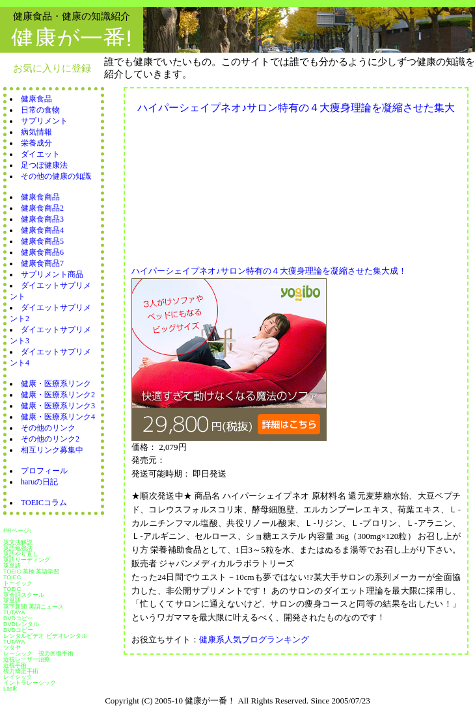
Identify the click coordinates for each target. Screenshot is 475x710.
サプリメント (44, 120)
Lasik (10, 688)
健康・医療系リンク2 (58, 394)
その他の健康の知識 (56, 176)
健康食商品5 (42, 241)
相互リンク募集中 (52, 449)
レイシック (18, 677)
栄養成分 (36, 143)
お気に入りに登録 (52, 67)
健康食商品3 (42, 219)
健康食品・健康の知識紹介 (71, 15)
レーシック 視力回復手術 (38, 653)
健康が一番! (71, 38)
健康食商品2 (42, 208)
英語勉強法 (18, 548)
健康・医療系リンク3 (58, 405)
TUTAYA (14, 612)
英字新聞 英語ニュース (33, 606)
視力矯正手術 (20, 671)
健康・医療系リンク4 (58, 416)
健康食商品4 (42, 230)
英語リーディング (26, 560)
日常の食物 (40, 109)
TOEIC (12, 589)
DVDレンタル (21, 624)
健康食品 (36, 98)
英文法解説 (18, 542)
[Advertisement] (202, 186)
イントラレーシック (29, 682)
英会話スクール (23, 595)
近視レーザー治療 (26, 659)
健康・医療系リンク (56, 383)
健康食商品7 (42, 263)
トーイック (18, 583)
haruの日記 (39, 481)
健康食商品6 (42, 252)
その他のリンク (48, 427)
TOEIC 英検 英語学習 (31, 571)
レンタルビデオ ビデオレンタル (45, 636)
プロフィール (44, 470)
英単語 (12, 565)
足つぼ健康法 (44, 165)
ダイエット (40, 154)
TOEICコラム (44, 502)
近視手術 (15, 665)
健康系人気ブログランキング (254, 639)
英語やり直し (20, 554)
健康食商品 (40, 197)
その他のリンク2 (50, 438)
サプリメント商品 (52, 274)
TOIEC (12, 577)
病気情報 (36, 132)
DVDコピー (18, 618)
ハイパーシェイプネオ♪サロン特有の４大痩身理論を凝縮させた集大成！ (269, 271)
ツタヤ (12, 647)
